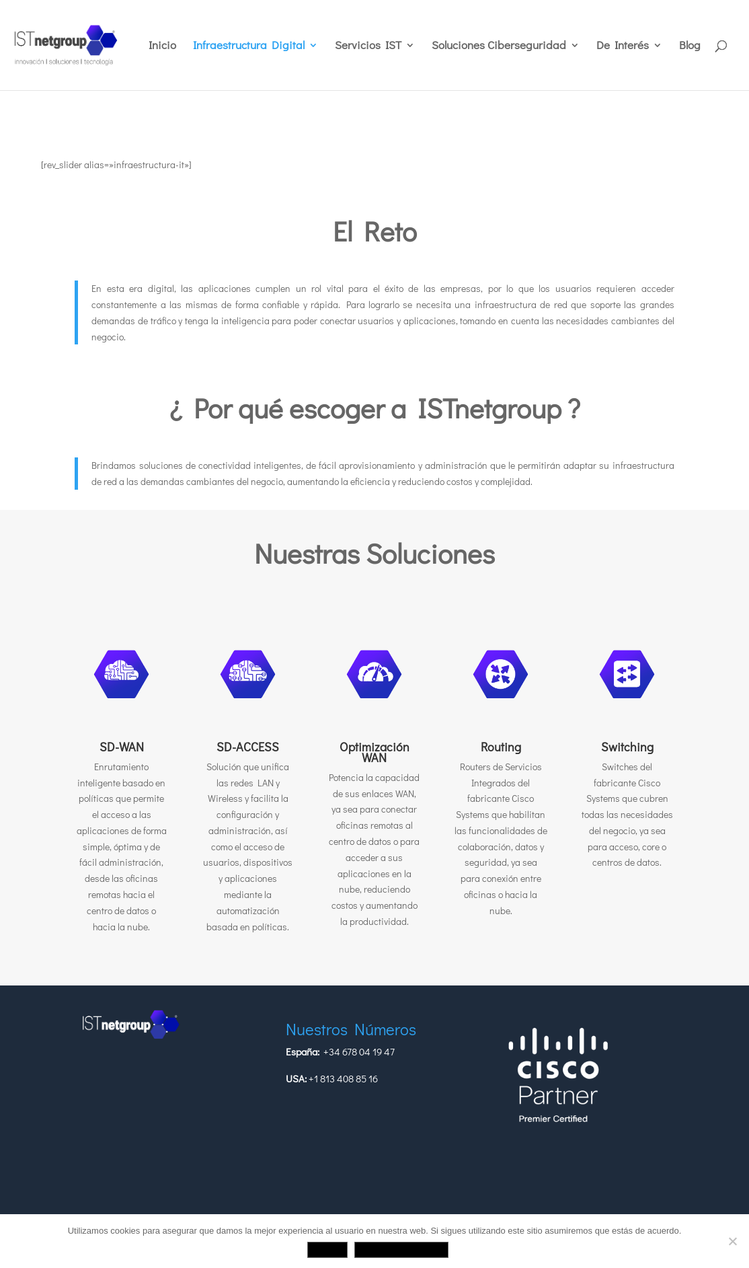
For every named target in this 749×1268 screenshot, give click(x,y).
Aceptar (327, 1249)
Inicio (162, 46)
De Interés (622, 46)
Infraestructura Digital (249, 46)
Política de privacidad (401, 1249)
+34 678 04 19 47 (359, 1051)
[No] (732, 1241)
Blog (690, 46)
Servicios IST (368, 46)
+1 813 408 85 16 (343, 1078)
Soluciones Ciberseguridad (499, 46)
